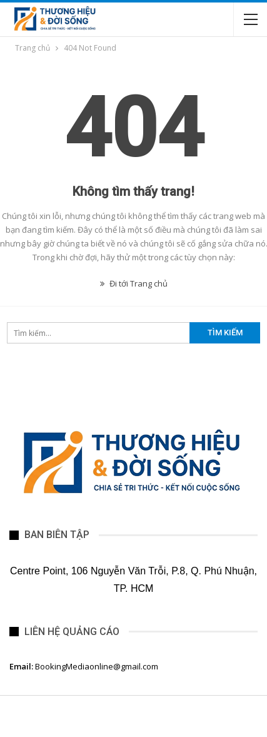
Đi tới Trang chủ (134, 283)
